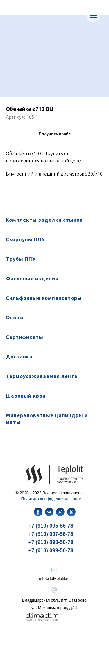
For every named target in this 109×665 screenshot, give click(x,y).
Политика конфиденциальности (51, 498)
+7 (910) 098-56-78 (51, 542)
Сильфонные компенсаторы (44, 298)
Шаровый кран (26, 395)
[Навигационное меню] (93, 16)
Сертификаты (24, 337)
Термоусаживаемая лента (42, 376)
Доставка (19, 356)
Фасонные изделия (32, 278)
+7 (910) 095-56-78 (51, 526)
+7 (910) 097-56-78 (51, 534)
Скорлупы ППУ (25, 239)
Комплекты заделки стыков (44, 220)
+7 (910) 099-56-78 (51, 550)
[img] (38, 512)
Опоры (15, 317)
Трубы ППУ (21, 259)
